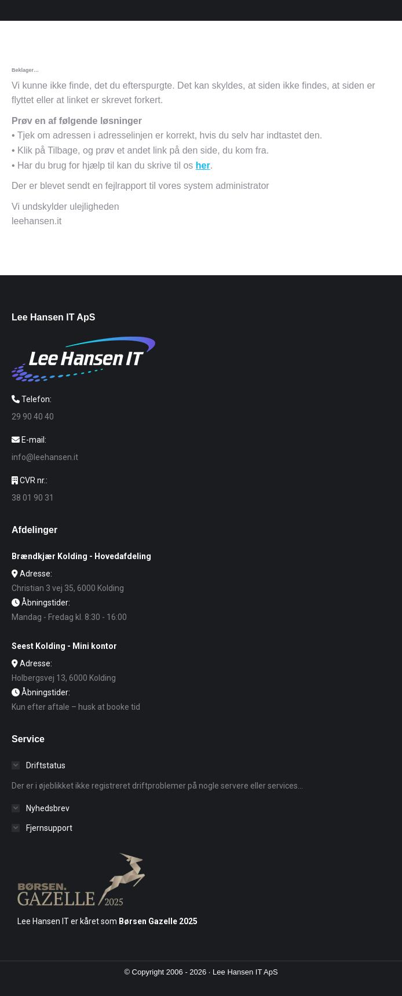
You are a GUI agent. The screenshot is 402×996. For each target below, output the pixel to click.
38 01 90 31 (33, 497)
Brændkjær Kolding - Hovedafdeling (81, 556)
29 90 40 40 (33, 416)
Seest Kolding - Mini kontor (64, 646)
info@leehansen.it (45, 457)
